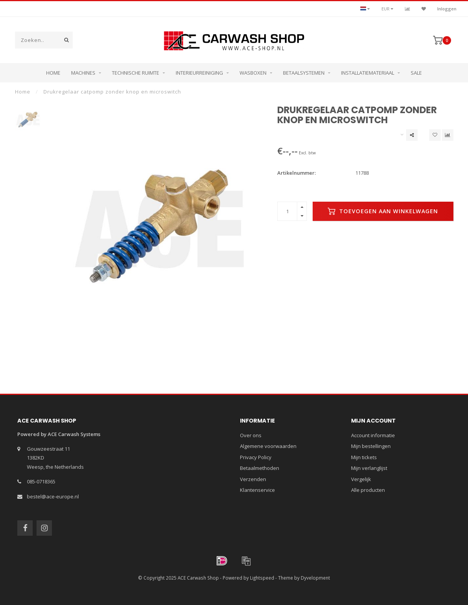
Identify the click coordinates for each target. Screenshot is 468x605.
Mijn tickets (364, 457)
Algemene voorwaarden (268, 446)
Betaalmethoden (259, 468)
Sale (416, 72)
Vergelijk (361, 479)
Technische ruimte (135, 72)
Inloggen (446, 9)
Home (53, 72)
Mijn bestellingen (371, 446)
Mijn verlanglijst (369, 468)
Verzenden (253, 479)
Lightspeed (262, 578)
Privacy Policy (255, 457)
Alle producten (368, 489)
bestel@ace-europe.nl (53, 496)
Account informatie (373, 435)
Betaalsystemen (304, 72)
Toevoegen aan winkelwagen (383, 211)
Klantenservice (257, 489)
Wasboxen (253, 72)
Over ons (250, 435)
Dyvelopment (315, 578)
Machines (83, 72)
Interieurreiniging (199, 72)
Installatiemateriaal (367, 72)
